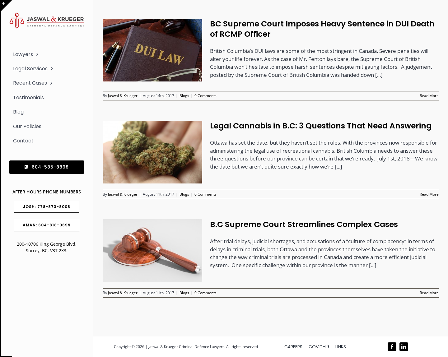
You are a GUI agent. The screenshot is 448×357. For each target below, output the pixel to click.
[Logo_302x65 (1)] (46, 15)
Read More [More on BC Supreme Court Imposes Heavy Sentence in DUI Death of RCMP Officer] (429, 95)
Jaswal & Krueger (123, 95)
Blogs (184, 95)
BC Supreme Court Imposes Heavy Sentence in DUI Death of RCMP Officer (322, 28)
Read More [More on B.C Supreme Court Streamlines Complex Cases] (429, 292)
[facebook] (392, 346)
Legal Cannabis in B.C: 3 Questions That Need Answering (321, 125)
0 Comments (205, 95)
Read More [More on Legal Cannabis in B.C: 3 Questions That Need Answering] (429, 194)
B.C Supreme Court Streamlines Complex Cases (304, 224)
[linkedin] (403, 346)
